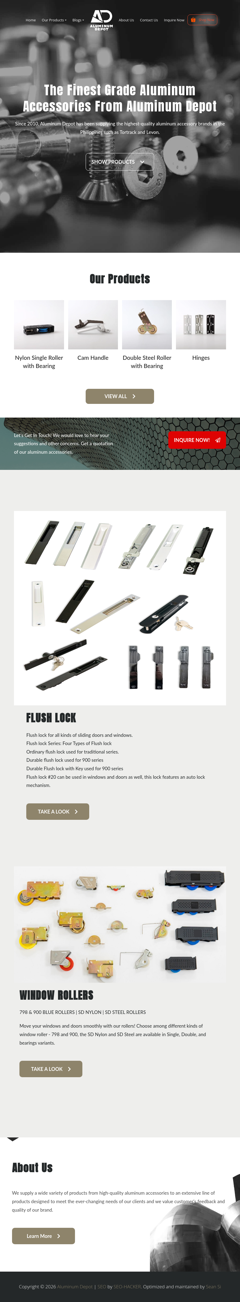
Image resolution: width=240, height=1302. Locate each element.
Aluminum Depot (75, 1286)
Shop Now (202, 20)
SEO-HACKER (127, 1286)
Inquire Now (174, 20)
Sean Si (213, 1286)
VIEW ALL (120, 396)
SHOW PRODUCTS (117, 162)
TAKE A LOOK (58, 812)
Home (31, 20)
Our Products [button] (53, 20)
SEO (102, 1286)
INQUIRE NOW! (197, 440)
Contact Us (149, 20)
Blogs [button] (77, 20)
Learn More (43, 1236)
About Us (126, 20)
